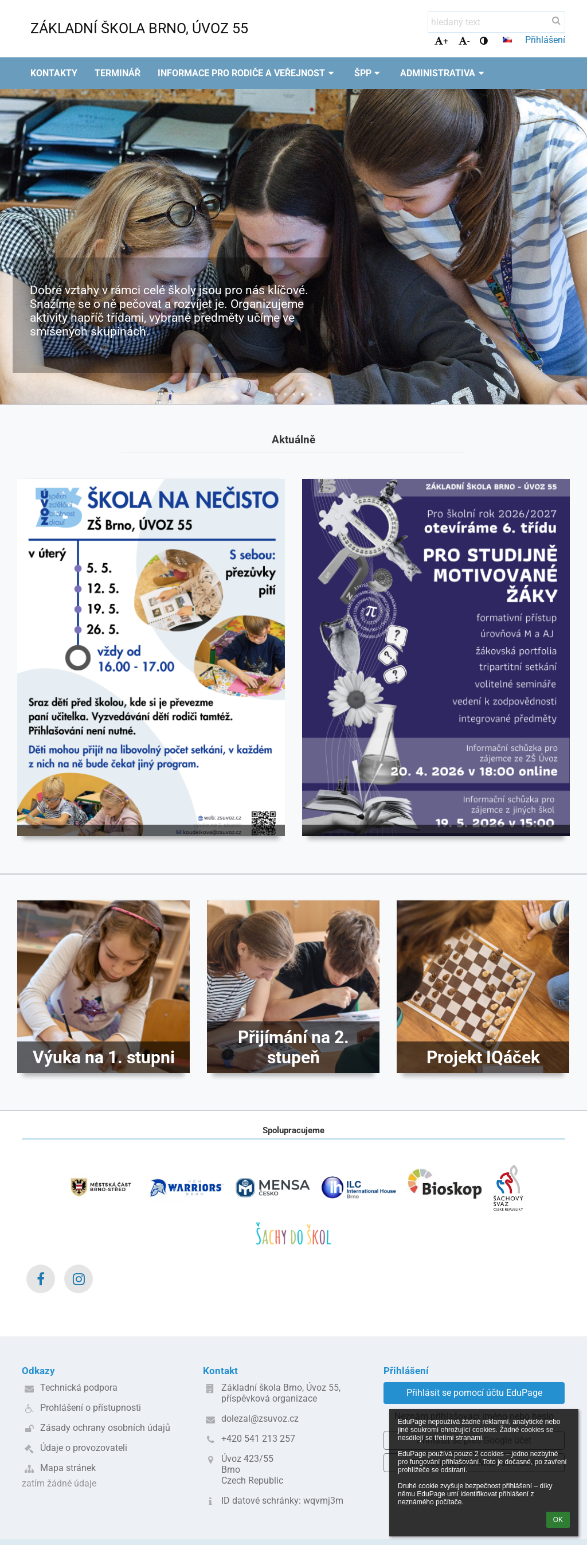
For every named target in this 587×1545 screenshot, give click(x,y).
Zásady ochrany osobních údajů (105, 1427)
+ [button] (441, 41)
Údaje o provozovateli (83, 1447)
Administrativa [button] (443, 73)
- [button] (464, 41)
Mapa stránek (68, 1467)
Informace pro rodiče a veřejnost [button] (247, 73)
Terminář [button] (117, 73)
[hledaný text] (496, 22)
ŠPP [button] (368, 73)
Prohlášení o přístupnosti (90, 1407)
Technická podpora (79, 1387)
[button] (507, 39)
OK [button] (558, 1520)
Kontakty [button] (53, 73)
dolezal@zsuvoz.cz (260, 1418)
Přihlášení (545, 39)
